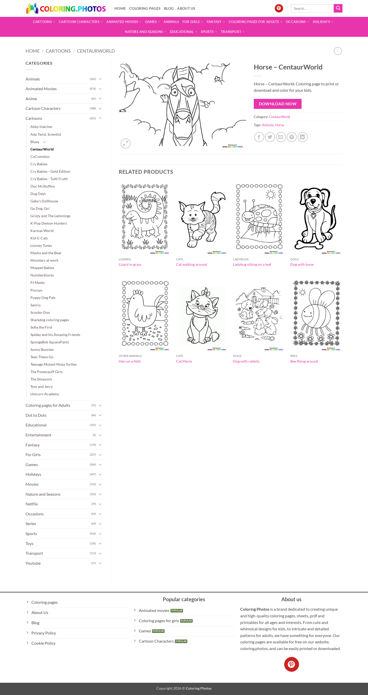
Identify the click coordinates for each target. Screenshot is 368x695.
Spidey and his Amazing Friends (55, 334)
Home (120, 8)
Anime (31, 98)
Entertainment (38, 434)
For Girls (192, 21)
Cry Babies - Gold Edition (50, 171)
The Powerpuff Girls (46, 371)
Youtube (33, 563)
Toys (29, 543)
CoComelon (40, 156)
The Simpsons (41, 379)
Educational (183, 31)
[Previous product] (338, 51)
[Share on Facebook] (259, 137)
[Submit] (338, 8)
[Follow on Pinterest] (279, 8)
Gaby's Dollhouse (44, 201)
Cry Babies (39, 164)
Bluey (34, 142)
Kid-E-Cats (39, 238)
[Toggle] (100, 79)
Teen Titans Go (41, 357)
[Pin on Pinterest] (292, 137)
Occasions (297, 21)
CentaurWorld (96, 51)
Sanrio (35, 305)
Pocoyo (36, 290)
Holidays (323, 21)
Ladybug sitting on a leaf (252, 264)
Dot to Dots (36, 415)
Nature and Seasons (145, 31)
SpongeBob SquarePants (49, 342)
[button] (126, 143)
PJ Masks (37, 282)
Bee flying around (304, 361)
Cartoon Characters (81, 21)
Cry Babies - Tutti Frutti (49, 179)
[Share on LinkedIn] (303, 137)
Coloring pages (144, 8)
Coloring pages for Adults (255, 21)
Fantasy (216, 21)
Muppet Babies (42, 267)
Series (31, 523)
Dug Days (38, 193)
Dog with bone (302, 264)
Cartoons (44, 21)
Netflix (32, 503)
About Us (186, 8)
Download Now (278, 103)
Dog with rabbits (246, 361)
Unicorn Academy (44, 394)
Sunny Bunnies (42, 349)
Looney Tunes (41, 245)
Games (152, 21)
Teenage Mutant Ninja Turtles (53, 364)
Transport (233, 31)
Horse (279, 125)
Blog (169, 8)
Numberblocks (42, 275)
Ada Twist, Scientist (45, 134)
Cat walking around (191, 264)
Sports (209, 31)
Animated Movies (123, 21)
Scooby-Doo (40, 312)
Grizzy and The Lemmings (50, 216)
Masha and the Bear (46, 253)
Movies (32, 484)
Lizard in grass (130, 264)
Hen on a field (130, 361)
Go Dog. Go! (40, 208)
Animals (171, 22)
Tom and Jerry (41, 386)
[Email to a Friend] (281, 137)
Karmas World (42, 230)
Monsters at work (44, 260)
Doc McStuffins (42, 186)
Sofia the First (41, 327)
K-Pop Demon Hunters (48, 223)
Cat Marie (184, 361)
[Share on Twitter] (270, 137)
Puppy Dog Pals (42, 297)
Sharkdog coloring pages (49, 320)
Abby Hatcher (41, 126)
